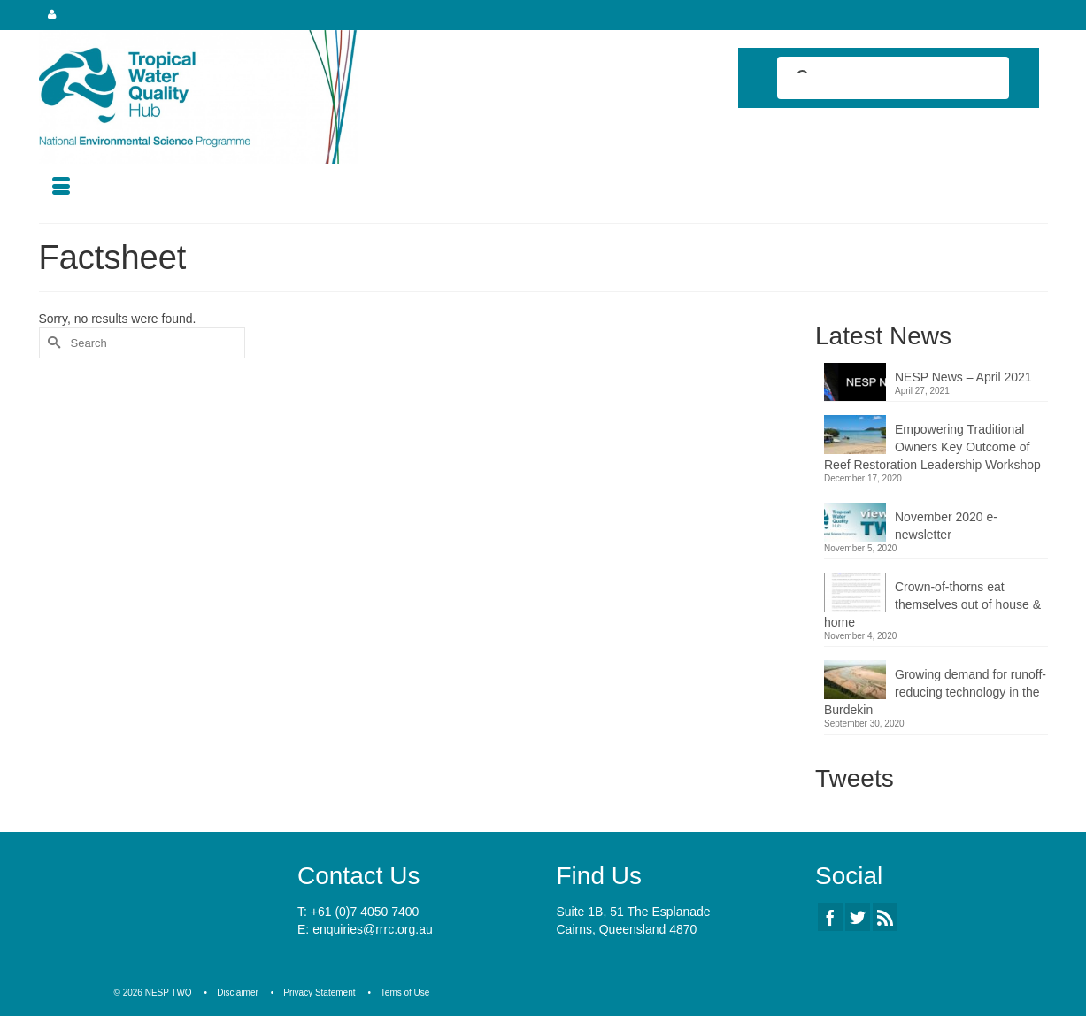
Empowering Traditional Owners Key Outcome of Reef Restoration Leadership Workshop (932, 447)
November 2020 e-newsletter (946, 526)
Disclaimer (237, 992)
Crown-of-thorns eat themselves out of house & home (932, 604)
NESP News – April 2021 (963, 377)
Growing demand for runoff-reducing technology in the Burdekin (935, 692)
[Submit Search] (52, 342)
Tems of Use (405, 992)
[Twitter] (857, 916)
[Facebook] (830, 916)
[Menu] (61, 187)
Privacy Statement (319, 992)
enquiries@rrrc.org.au (372, 929)
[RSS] (885, 916)
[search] (877, 80)
